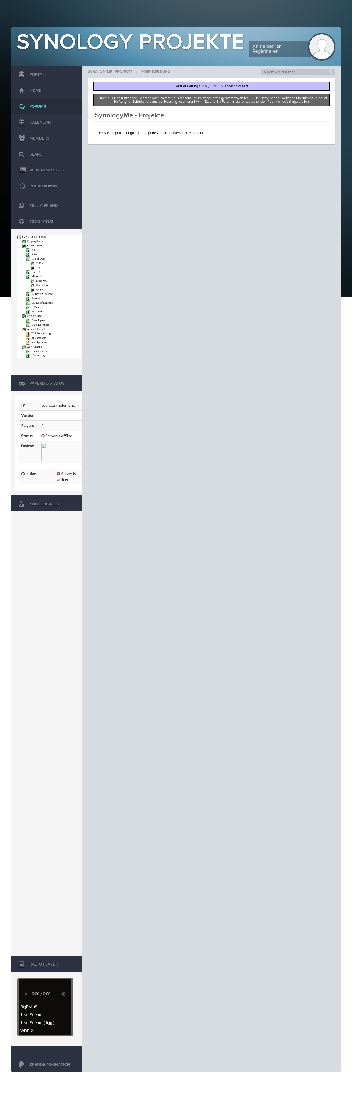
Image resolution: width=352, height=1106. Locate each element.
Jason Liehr (328, 1080)
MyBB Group (57, 1080)
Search (30, 154)
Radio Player (37, 964)
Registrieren (265, 51)
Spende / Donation (43, 1065)
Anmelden (263, 46)
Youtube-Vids (37, 504)
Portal (30, 75)
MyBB (37, 1080)
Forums (31, 107)
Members (32, 138)
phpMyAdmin (36, 186)
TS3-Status (34, 222)
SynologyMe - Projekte (110, 72)
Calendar (33, 123)
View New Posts (40, 170)
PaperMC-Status (40, 384)
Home (29, 91)
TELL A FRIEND (37, 206)
